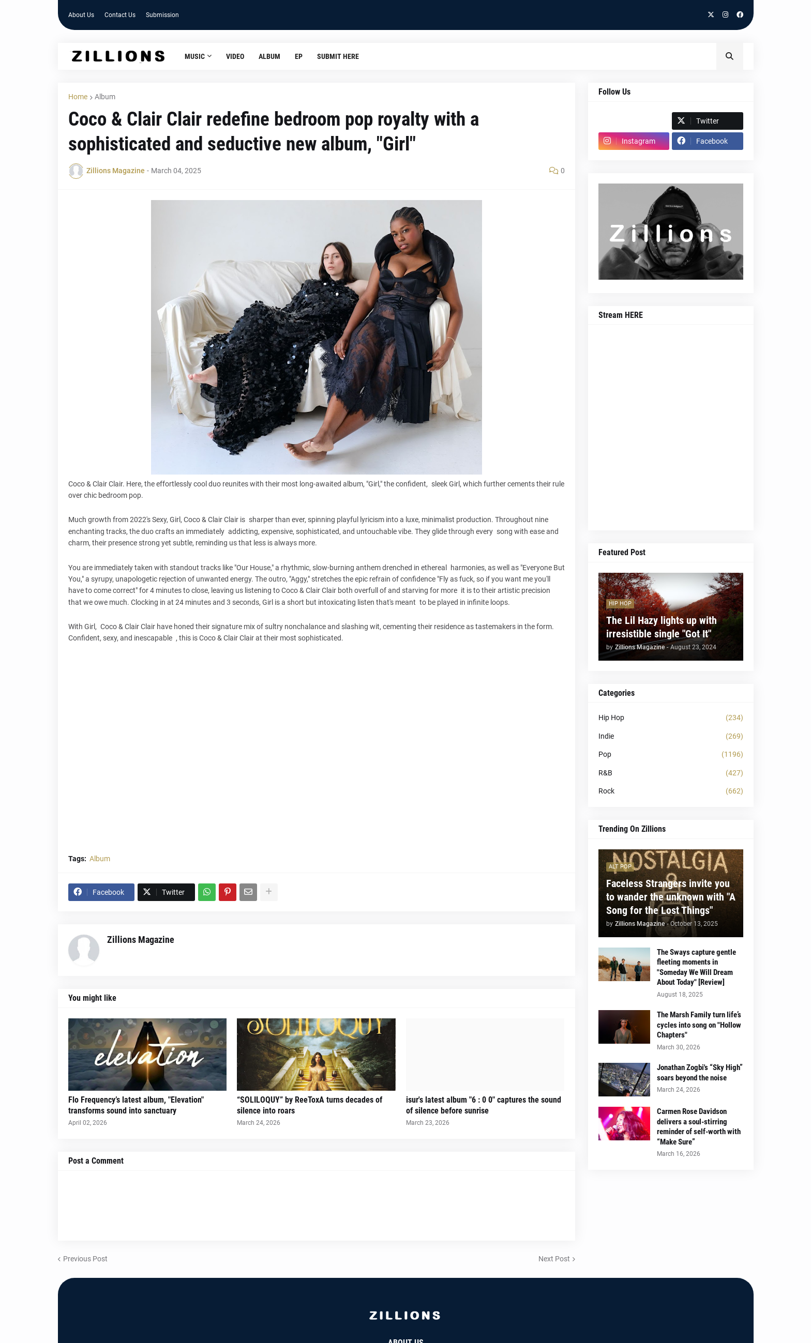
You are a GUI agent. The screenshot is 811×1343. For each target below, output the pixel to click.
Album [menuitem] (269, 56)
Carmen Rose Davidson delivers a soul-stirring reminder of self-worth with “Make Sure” (699, 1127)
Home (77, 96)
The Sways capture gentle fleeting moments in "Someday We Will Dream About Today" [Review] (696, 967)
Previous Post (85, 1259)
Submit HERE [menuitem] (338, 56)
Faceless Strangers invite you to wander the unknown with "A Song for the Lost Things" (670, 897)
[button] (729, 56)
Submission (162, 15)
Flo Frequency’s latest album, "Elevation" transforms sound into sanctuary (136, 1105)
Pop (670, 755)
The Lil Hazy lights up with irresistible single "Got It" (661, 627)
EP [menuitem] (299, 56)
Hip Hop (670, 718)
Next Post (554, 1259)
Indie (670, 736)
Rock (670, 791)
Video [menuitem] (235, 56)
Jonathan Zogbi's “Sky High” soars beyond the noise (700, 1072)
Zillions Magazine (140, 939)
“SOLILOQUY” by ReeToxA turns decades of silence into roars (309, 1105)
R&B (670, 773)
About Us (81, 15)
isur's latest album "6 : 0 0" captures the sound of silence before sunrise (483, 1105)
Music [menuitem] (195, 56)
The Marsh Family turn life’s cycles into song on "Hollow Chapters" (699, 1025)
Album (105, 96)
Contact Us (120, 15)
